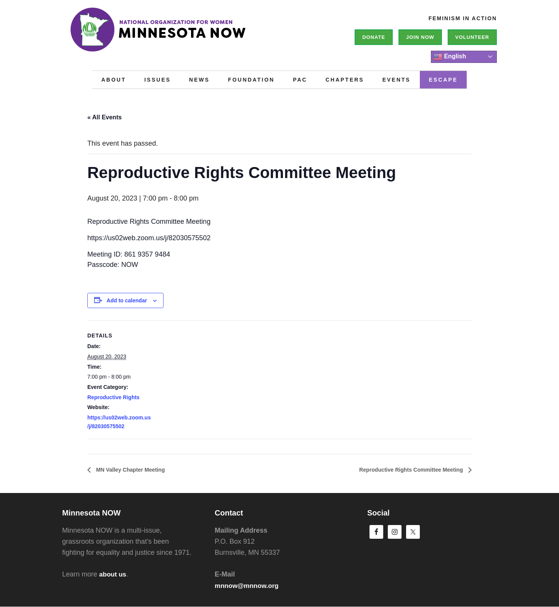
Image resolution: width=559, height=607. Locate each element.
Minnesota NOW (176, 34)
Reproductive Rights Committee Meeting (404, 469)
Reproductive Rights (113, 397)
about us (113, 574)
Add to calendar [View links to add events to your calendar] (127, 300)
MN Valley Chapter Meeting (134, 469)
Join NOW (420, 37)
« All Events (104, 117)
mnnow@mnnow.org (248, 585)
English (449, 56)
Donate (373, 37)
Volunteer (472, 37)
